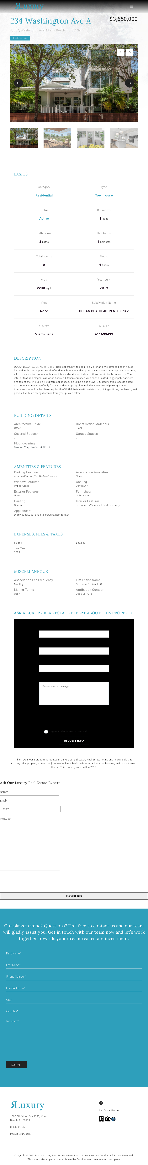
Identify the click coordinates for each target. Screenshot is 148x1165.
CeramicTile (21, 447)
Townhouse (104, 195)
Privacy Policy (95, 731)
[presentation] (68, 718)
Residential (20, 38)
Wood (46, 447)
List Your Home (109, 1110)
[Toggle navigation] (136, 7)
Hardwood (36, 447)
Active (44, 218)
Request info (74, 740)
